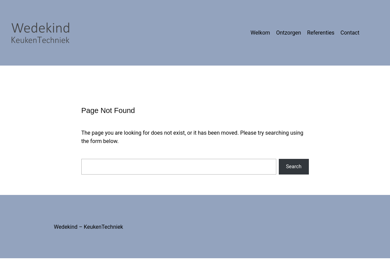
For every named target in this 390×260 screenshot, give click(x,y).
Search (293, 166)
